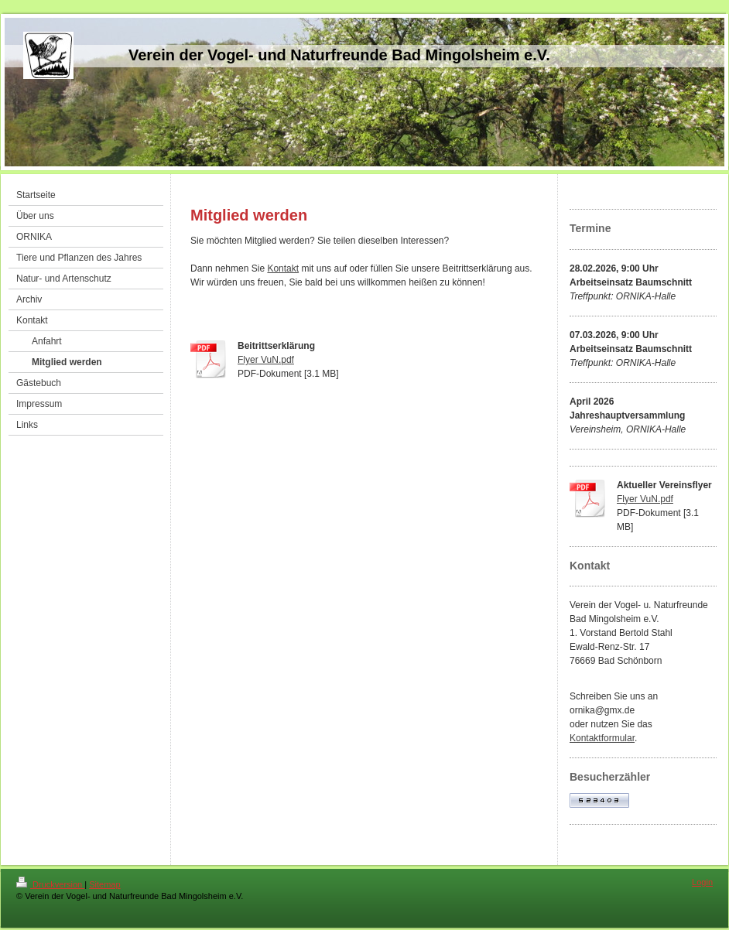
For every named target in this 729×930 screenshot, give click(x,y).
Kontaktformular (602, 738)
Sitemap (104, 884)
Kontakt (283, 268)
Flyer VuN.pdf (266, 359)
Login (702, 882)
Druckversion (50, 884)
